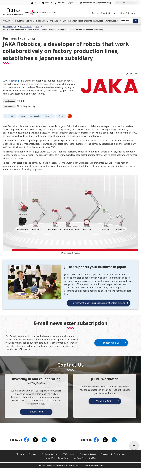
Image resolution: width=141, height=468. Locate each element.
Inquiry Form (36, 411)
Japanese (73, 3)
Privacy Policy (63, 458)
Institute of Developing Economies (97, 3)
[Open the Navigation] (8, 20)
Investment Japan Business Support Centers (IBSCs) (98, 302)
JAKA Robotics (11, 80)
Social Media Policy (79, 458)
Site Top (37, 3)
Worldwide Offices (105, 401)
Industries (33, 454)
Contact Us (61, 3)
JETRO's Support (69, 454)
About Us (48, 3)
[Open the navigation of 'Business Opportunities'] (103, 13)
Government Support (88, 454)
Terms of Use (50, 458)
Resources (105, 454)
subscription (111, 342)
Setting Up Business (49, 454)
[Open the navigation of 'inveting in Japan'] (128, 13)
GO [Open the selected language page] (135, 21)
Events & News (119, 454)
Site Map (92, 458)
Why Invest (20, 454)
